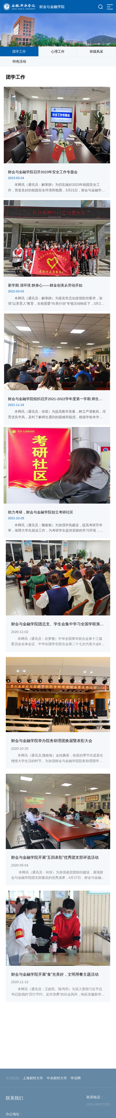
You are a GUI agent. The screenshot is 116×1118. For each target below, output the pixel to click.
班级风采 (96, 51)
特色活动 (19, 61)
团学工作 (19, 51)
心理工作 (58, 51)
